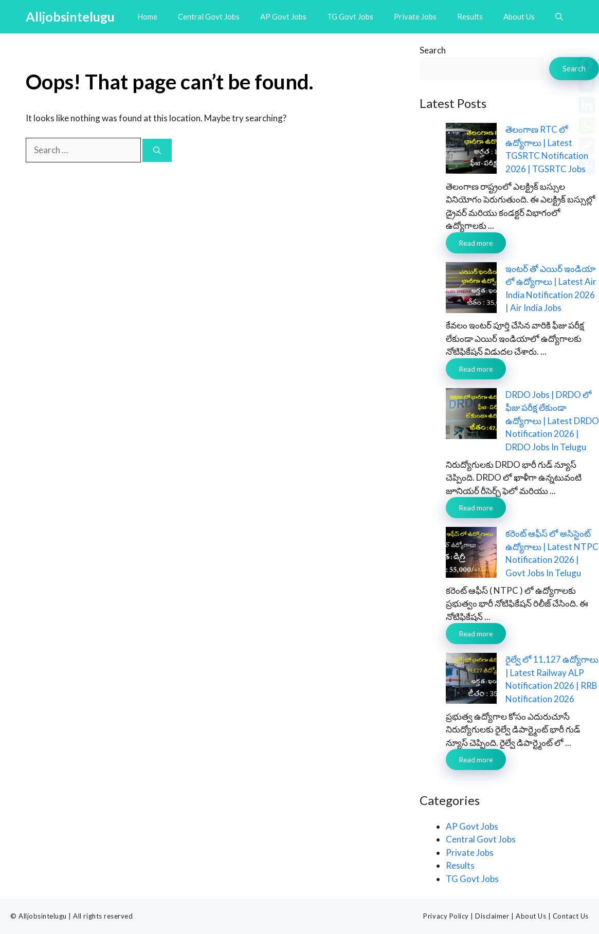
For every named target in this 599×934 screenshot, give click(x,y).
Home (147, 16)
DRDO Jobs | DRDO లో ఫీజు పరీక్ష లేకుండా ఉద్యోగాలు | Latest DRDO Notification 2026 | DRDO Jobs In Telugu (552, 420)
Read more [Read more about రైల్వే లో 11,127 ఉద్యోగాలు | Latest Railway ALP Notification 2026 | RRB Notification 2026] (476, 759)
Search (433, 50)
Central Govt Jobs (209, 16)
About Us (519, 16)
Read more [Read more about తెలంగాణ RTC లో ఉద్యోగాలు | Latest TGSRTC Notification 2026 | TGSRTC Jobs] (476, 243)
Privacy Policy (445, 916)
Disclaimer (492, 916)
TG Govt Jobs (350, 16)
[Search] (157, 150)
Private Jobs (415, 16)
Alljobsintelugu (70, 16)
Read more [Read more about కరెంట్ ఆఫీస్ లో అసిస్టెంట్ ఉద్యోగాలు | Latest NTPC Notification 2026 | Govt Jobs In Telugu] (476, 633)
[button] (559, 16)
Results (470, 16)
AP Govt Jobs (283, 16)
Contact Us (571, 916)
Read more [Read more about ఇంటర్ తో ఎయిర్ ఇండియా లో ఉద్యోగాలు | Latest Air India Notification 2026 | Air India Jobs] (476, 368)
